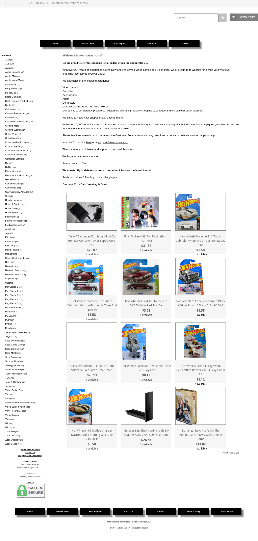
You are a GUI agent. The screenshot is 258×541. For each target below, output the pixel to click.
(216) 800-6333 (39, 3)
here (89, 142)
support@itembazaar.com (113, 142)
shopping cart (111, 177)
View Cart (247, 17)
